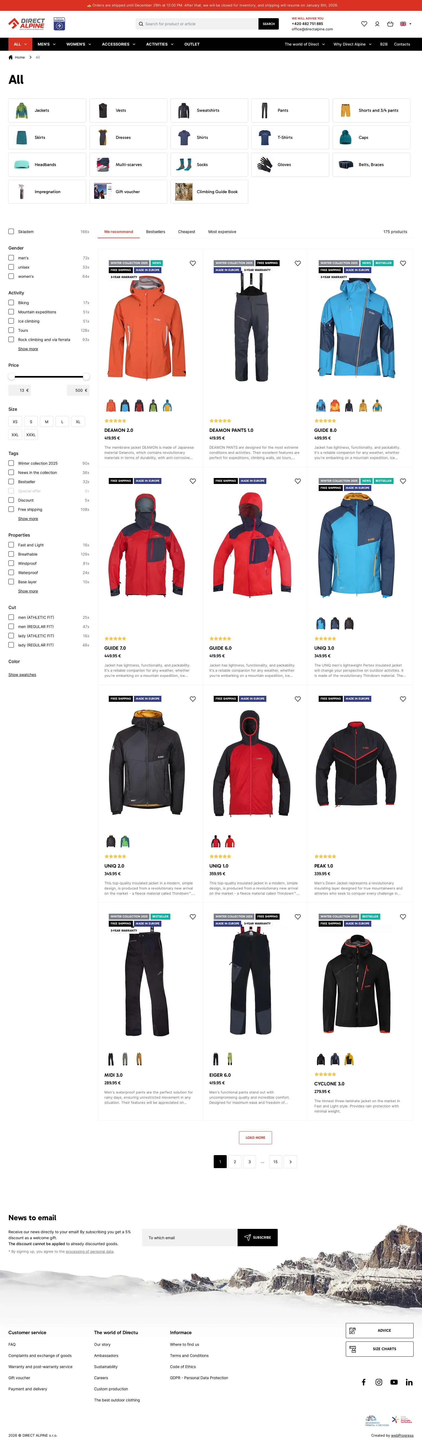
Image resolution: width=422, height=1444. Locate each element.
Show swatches (22, 674)
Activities (160, 44)
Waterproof (53, 573)
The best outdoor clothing (117, 1400)
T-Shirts (274, 137)
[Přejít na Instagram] (379, 1382)
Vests (110, 110)
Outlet (192, 44)
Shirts (191, 137)
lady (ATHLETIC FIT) (53, 636)
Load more (255, 1138)
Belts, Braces (360, 164)
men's (53, 258)
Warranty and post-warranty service (40, 1366)
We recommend (118, 231)
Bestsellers (155, 231)
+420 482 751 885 (307, 23)
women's (53, 276)
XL (78, 421)
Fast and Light (53, 545)
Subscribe (262, 1237)
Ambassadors (106, 1355)
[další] (290, 1161)
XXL (15, 434)
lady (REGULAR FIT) (53, 645)
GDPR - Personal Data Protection (199, 1377)
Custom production (111, 1388)
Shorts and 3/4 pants (367, 110)
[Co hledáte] (201, 24)
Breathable (53, 554)
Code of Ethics (183, 1366)
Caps (352, 137)
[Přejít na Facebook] (363, 1382)
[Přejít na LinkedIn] (409, 1382)
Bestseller (53, 482)
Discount (53, 500)
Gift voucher (117, 191)
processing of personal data (89, 1251)
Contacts (402, 44)
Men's (47, 44)
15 (275, 1161)
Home (20, 57)
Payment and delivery (27, 1388)
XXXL (31, 434)
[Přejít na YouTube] (394, 1382)
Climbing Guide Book (206, 191)
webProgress (402, 1435)
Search (269, 24)
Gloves (273, 164)
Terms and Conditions (189, 1355)
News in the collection (53, 473)
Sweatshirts (197, 110)
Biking (53, 303)
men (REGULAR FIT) (53, 627)
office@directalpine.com (312, 29)
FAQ (12, 1344)
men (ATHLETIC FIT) (53, 617)
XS (15, 421)
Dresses (112, 137)
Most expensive (222, 231)
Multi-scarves (118, 164)
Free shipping (53, 509)
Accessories (118, 44)
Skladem (53, 232)
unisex (53, 267)
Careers (101, 1377)
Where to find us (184, 1344)
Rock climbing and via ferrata (53, 340)
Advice (384, 1330)
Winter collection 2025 (53, 463)
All (20, 44)
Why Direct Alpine (353, 44)
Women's (78, 44)
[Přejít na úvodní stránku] (36, 24)
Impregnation (36, 191)
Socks (191, 164)
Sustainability (106, 1366)
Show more (28, 348)
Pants (272, 110)
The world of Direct (305, 44)
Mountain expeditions (53, 312)
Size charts (384, 1349)
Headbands (34, 164)
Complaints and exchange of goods (40, 1355)
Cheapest (186, 231)
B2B (384, 44)
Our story (102, 1344)
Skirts (29, 137)
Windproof (53, 563)
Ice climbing (53, 321)
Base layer (53, 582)
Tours (53, 330)
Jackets (31, 110)
